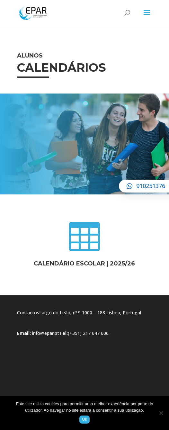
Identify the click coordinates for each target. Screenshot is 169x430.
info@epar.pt (45, 333)
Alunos (30, 55)
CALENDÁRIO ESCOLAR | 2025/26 (84, 263)
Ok (84, 419)
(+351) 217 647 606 (88, 333)
